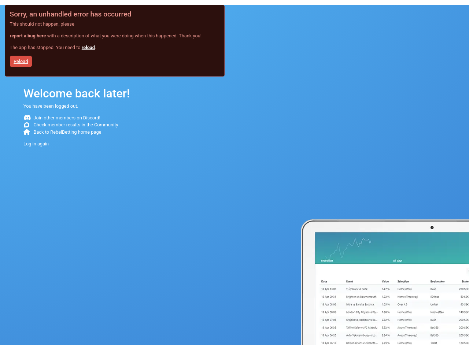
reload (88, 47)
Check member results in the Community (70, 124)
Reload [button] (21, 61)
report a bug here (28, 35)
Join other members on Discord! (61, 117)
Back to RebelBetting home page (62, 132)
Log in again (36, 143)
